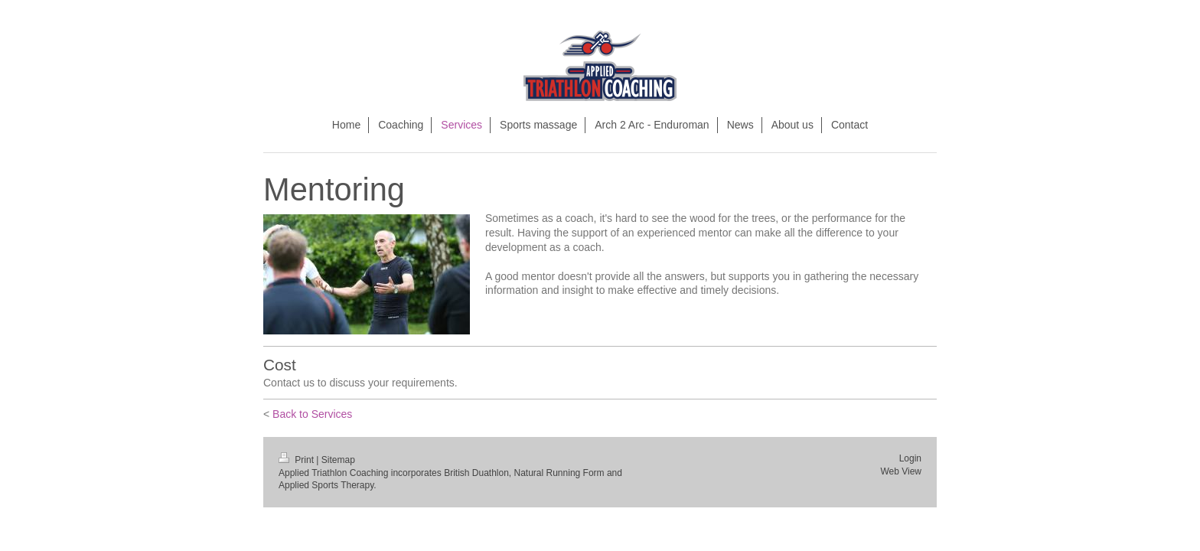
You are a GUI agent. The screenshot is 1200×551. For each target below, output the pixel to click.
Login (910, 458)
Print (297, 460)
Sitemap (338, 460)
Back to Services (312, 414)
